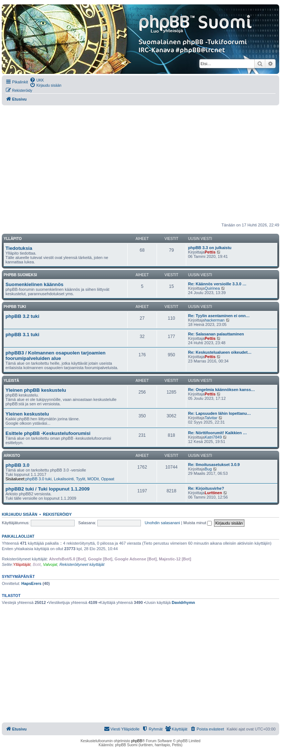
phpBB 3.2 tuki (22, 316)
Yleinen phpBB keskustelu (35, 390)
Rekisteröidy (57, 514)
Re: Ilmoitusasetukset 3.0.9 (214, 464)
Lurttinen (213, 493)
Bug (208, 469)
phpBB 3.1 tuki (22, 334)
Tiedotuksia (18, 248)
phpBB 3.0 (17, 465)
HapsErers (31, 583)
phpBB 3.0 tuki (38, 479)
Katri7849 (213, 437)
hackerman (214, 320)
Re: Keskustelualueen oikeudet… (220, 352)
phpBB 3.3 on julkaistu (210, 247)
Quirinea (212, 288)
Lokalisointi (64, 479)
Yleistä (11, 381)
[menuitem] (37, 79)
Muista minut (197, 523)
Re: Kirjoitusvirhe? (206, 488)
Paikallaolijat (18, 536)
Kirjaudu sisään (19, 514)
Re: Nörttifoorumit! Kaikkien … (217, 433)
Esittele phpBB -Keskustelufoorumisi (47, 433)
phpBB (136, 741)
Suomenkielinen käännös (34, 284)
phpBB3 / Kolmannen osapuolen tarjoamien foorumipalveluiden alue (55, 355)
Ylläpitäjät (22, 564)
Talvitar (211, 418)
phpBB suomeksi (20, 275)
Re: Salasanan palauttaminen (216, 334)
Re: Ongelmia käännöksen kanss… (221, 389)
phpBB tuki (15, 307)
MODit (93, 479)
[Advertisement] (140, 164)
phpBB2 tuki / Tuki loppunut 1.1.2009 (47, 489)
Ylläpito (13, 239)
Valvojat (50, 564)
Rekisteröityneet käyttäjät (81, 564)
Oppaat (107, 479)
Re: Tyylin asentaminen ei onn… (219, 315)
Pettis (210, 252)
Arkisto (12, 456)
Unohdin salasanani (162, 523)
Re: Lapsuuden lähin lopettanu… (219, 413)
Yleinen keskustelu (27, 414)
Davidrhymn (183, 602)
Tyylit (80, 479)
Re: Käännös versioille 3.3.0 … (217, 284)
